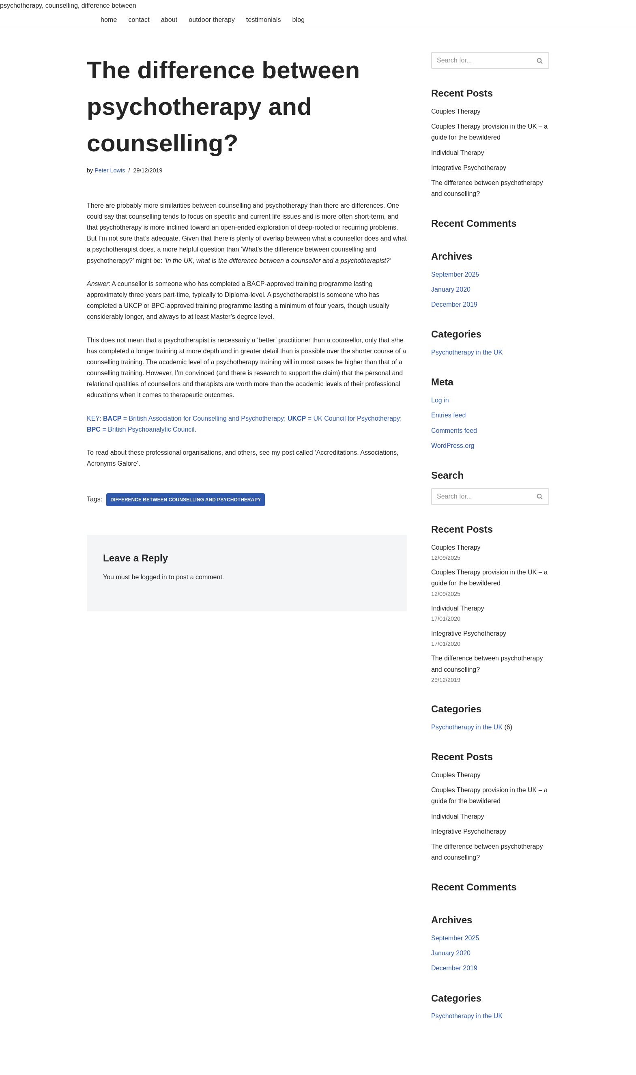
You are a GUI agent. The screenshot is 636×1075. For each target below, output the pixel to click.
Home (109, 19)
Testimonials (263, 19)
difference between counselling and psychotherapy (185, 500)
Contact (138, 19)
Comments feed (454, 430)
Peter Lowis (110, 170)
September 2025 (455, 274)
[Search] (481, 60)
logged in (154, 577)
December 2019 (454, 304)
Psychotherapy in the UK (467, 352)
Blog (298, 19)
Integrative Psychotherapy (468, 167)
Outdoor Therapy (212, 19)
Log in (440, 400)
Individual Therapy (457, 152)
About (169, 19)
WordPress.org (452, 445)
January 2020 (451, 289)
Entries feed (448, 415)
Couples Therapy (456, 111)
